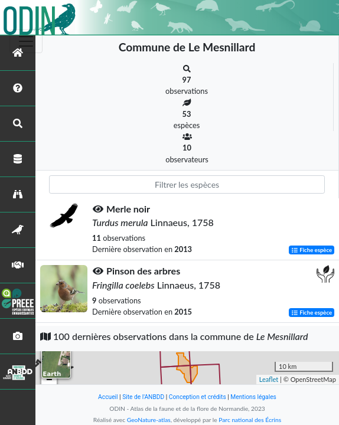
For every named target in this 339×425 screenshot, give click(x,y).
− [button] (49, 380)
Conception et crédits (197, 397)
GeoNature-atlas (149, 419)
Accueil (108, 397)
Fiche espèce (311, 250)
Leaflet (269, 379)
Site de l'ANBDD (143, 397)
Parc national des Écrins (250, 419)
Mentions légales (253, 397)
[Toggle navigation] (26, 41)
